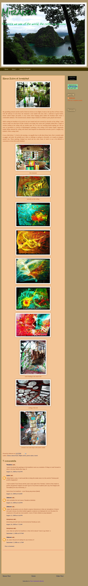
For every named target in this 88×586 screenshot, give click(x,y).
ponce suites (30, 455)
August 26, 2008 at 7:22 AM (14, 524)
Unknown (9, 497)
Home (6, 69)
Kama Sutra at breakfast (16, 78)
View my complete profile (75, 100)
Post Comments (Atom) (37, 581)
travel (36, 455)
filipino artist (22, 455)
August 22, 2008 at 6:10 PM (14, 503)
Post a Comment (9, 546)
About (14, 69)
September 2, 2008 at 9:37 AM (15, 533)
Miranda (18, 12)
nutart (8, 475)
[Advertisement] (33, 561)
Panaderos (9, 465)
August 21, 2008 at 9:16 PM (14, 471)
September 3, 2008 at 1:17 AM (15, 542)
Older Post (60, 576)
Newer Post (7, 576)
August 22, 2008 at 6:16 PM (14, 515)
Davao (9, 455)
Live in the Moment (25, 69)
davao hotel (14, 455)
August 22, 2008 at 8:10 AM (14, 494)
